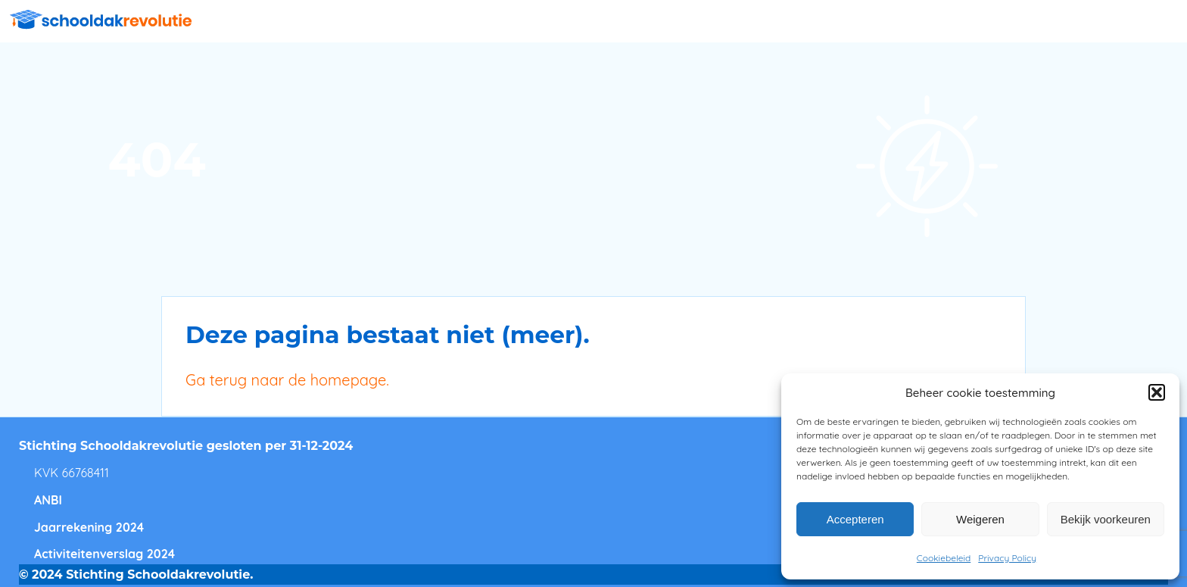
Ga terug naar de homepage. (287, 379)
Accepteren (855, 519)
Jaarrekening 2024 (89, 527)
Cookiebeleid (943, 558)
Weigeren (980, 519)
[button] (1156, 392)
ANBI (48, 499)
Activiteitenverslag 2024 (104, 553)
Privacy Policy (1007, 558)
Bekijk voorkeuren (1106, 519)
